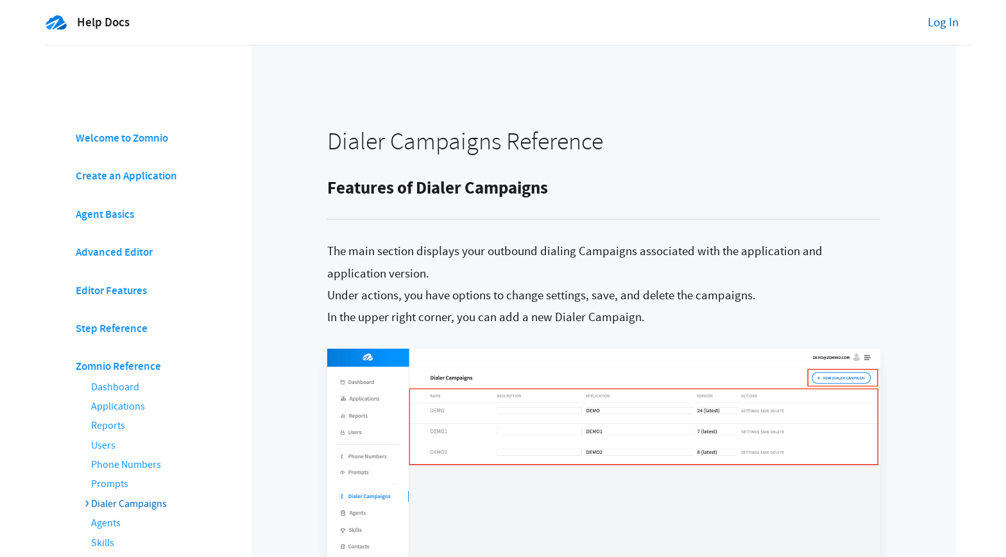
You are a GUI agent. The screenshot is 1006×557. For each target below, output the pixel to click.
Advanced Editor (114, 252)
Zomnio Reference (118, 366)
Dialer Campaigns (129, 503)
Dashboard (115, 387)
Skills (102, 542)
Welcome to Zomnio (122, 138)
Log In (943, 22)
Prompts (109, 484)
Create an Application (126, 176)
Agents (106, 523)
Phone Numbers (126, 464)
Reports (108, 425)
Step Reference (112, 328)
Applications (118, 406)
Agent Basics (105, 214)
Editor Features (111, 290)
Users (103, 445)
